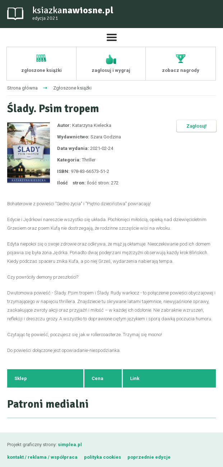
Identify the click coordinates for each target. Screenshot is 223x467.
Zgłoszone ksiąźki (72, 88)
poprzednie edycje (149, 457)
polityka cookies (102, 457)
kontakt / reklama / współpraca (43, 457)
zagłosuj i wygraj (111, 70)
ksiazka (72, 13)
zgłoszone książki (41, 70)
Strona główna (22, 88)
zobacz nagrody (180, 70)
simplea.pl (70, 444)
